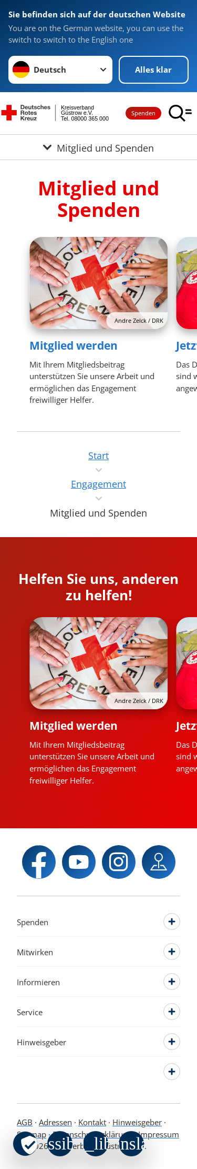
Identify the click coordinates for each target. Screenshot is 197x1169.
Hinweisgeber (137, 1122)
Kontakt (92, 1122)
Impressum (158, 1134)
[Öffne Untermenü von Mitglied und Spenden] (98, 147)
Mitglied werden (73, 345)
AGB (25, 1122)
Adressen (55, 1122)
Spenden (143, 113)
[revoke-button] (25, 1143)
